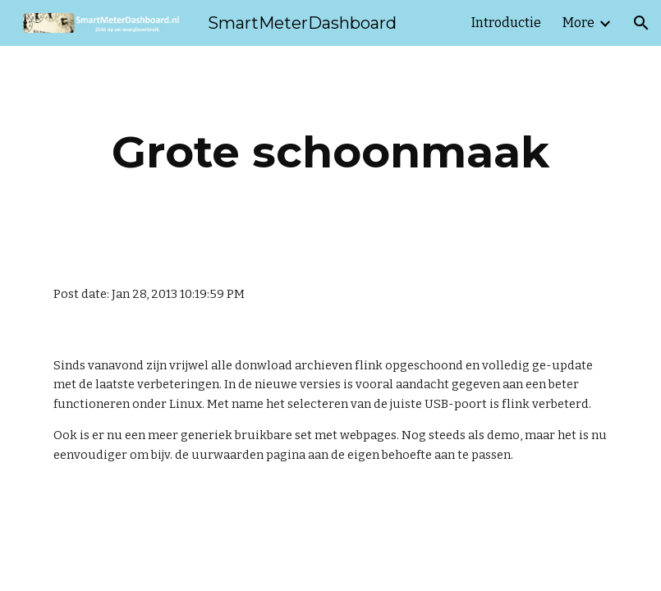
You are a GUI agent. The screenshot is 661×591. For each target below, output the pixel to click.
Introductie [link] (506, 22)
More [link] (578, 22)
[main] (330, 152)
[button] (641, 23)
